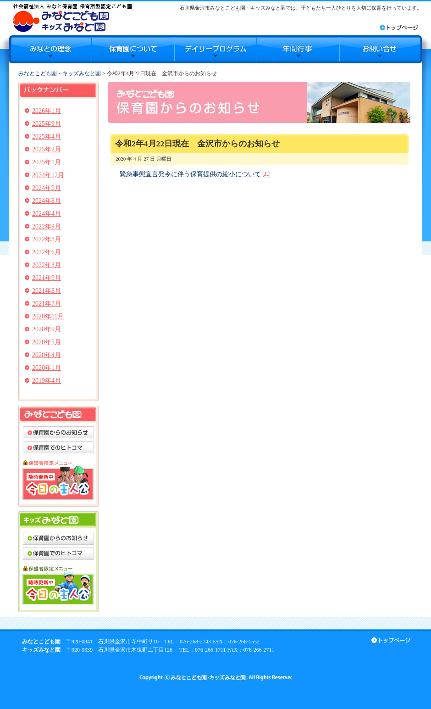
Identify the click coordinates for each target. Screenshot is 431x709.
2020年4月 (46, 355)
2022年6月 (46, 252)
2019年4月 (46, 380)
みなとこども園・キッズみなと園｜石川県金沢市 (72, 17)
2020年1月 (46, 367)
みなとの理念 (50, 49)
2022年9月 (46, 226)
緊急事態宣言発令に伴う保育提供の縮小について (190, 174)
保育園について (133, 49)
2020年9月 (46, 329)
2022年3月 (46, 265)
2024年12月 (48, 175)
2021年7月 (46, 303)
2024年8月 (46, 200)
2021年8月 (46, 290)
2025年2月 (46, 149)
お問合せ (380, 49)
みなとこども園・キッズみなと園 (59, 73)
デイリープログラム (215, 49)
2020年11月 (48, 316)
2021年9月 (46, 277)
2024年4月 (46, 213)
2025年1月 (46, 162)
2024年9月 (46, 187)
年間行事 (298, 49)
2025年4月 (46, 136)
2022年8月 (46, 239)
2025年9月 (46, 123)
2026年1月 (46, 110)
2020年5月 (46, 342)
